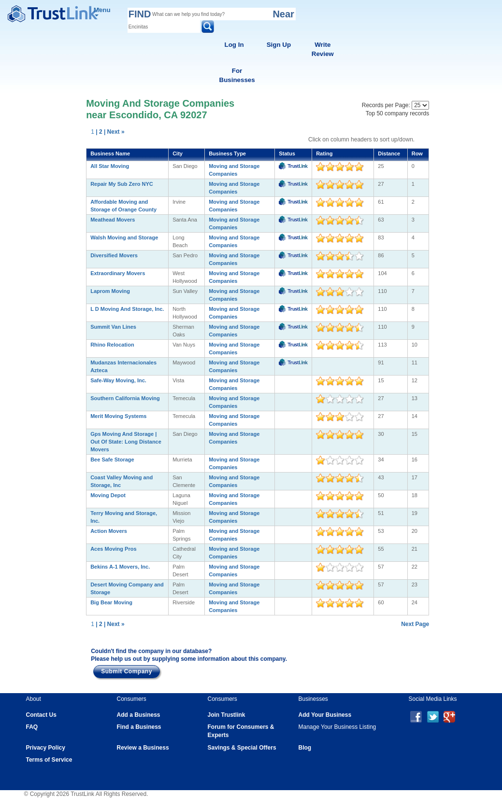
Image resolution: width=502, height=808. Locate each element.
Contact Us (41, 714)
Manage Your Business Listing (337, 727)
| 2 (99, 131)
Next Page (415, 624)
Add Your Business (325, 714)
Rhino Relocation (112, 345)
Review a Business (143, 747)
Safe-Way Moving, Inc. (118, 380)
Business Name (110, 153)
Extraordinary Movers (117, 273)
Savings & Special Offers (242, 747)
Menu (102, 11)
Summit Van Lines (113, 327)
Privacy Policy (45, 747)
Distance (389, 153)
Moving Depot (108, 495)
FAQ (32, 727)
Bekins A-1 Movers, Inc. (120, 567)
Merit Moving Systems (118, 416)
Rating (324, 153)
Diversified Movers (114, 255)
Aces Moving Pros (113, 549)
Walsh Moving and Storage (124, 237)
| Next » (114, 131)
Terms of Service (49, 759)
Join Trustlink (226, 714)
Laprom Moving (110, 291)
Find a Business (139, 727)
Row (417, 153)
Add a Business (138, 714)
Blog (305, 747)
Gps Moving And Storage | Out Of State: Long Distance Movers (125, 441)
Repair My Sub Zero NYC (121, 184)
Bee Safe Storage (112, 459)
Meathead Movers (112, 220)
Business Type (227, 153)
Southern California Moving (125, 398)
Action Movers (108, 531)
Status (287, 153)
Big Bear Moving (111, 602)
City (177, 153)
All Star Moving (109, 166)
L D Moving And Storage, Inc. (127, 309)
